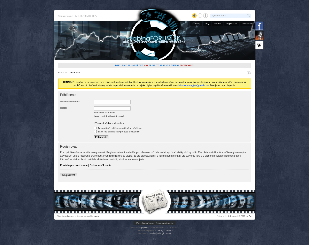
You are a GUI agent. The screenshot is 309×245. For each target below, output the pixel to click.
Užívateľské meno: (70, 101)
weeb (96, 216)
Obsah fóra (74, 72)
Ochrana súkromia (100, 165)
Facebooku (186, 65)
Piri (249, 216)
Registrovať (231, 23)
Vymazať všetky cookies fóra (109, 123)
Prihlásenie (247, 23)
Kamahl (168, 230)
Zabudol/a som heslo (104, 112)
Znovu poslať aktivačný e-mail (109, 116)
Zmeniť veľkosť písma (249, 72)
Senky (160, 230)
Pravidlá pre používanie (74, 165)
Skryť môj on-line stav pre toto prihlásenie (117, 131)
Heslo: (63, 108)
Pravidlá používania (145, 223)
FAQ (207, 23)
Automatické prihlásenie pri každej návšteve (118, 128)
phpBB (144, 228)
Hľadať (217, 23)
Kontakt (196, 23)
